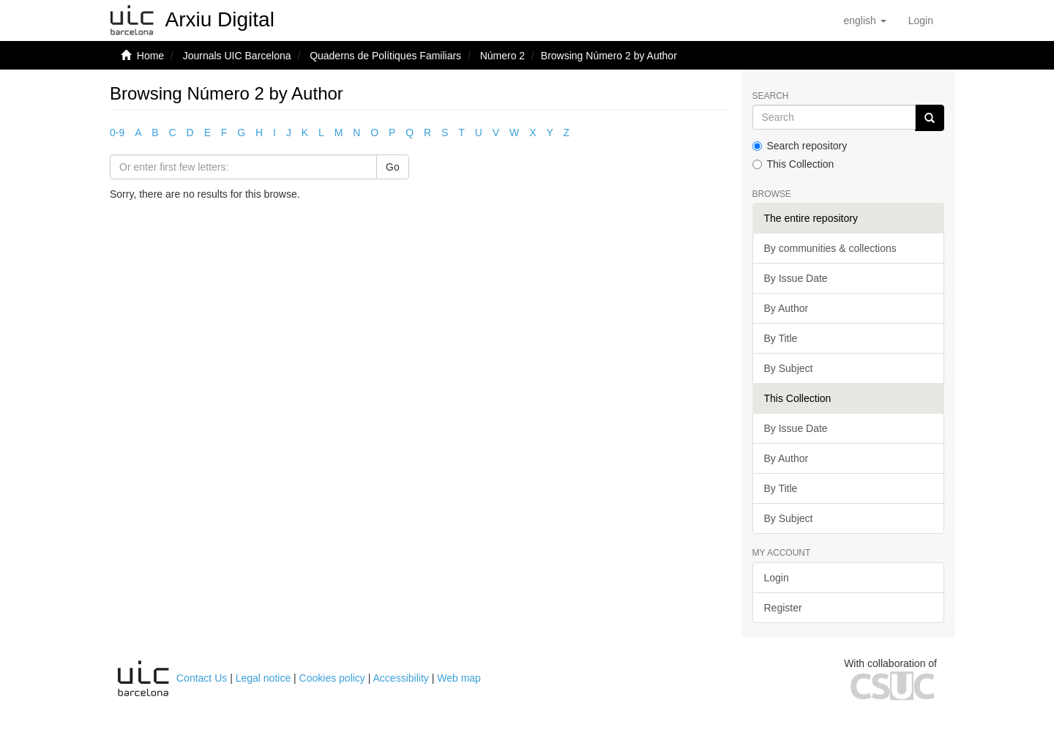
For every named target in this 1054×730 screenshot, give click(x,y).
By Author (786, 308)
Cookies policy (332, 678)
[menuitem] (920, 20)
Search (770, 96)
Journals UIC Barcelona (237, 56)
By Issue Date (796, 278)
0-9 (117, 132)
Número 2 (502, 56)
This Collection (793, 164)
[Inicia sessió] (920, 20)
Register (783, 608)
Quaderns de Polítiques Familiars (385, 56)
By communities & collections (830, 248)
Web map (459, 678)
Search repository (800, 146)
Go (393, 167)
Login (776, 578)
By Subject (788, 368)
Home (150, 56)
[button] (864, 20)
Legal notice (263, 678)
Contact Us (201, 678)
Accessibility (401, 678)
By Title (781, 338)
